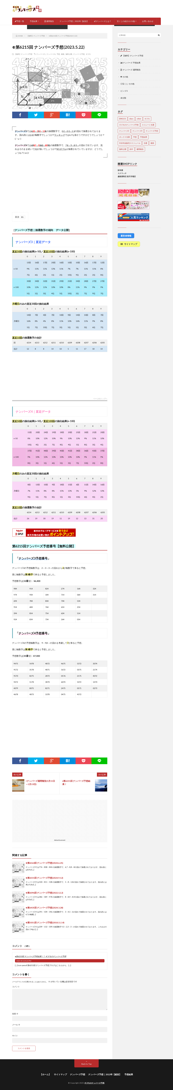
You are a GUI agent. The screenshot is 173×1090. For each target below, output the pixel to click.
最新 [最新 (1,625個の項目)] (152, 143)
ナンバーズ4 (50, 54)
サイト (15, 1036)
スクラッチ (122, 173)
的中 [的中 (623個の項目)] (131, 149)
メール (16, 1025)
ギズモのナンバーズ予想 (94, 1083)
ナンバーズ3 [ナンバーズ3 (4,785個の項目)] (124, 131)
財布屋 (120, 170)
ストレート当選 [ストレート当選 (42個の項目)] (148, 125)
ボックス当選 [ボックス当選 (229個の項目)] (124, 137)
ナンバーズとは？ (102, 21)
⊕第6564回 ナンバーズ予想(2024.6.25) (44, 863)
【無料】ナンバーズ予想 (23, 54)
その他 (124, 77)
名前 (15, 1014)
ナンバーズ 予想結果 (130, 63)
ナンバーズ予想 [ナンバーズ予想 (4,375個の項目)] (152, 131)
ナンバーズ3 (40, 54)
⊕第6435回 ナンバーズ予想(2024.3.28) (44, 907)
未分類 (123, 98)
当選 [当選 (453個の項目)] (145, 143)
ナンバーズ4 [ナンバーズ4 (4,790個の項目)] (137, 131)
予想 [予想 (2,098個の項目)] (135, 137)
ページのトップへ (100, 399)
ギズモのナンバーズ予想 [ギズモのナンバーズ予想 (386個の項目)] (129, 125)
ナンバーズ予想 (79, 54)
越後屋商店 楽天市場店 (127, 176)
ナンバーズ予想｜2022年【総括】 (74, 21)
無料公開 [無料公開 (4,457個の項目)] (122, 149)
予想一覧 (19, 21)
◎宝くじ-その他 (127, 84)
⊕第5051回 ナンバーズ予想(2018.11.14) (45, 922)
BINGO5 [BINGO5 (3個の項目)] (122, 119)
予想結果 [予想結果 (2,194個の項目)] (143, 137)
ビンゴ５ (124, 91)
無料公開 (69, 54)
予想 (58, 54)
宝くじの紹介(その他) (126, 21)
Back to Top (86, 1064)
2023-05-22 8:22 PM (23, 961)
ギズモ (88, 54)
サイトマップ (60, 1074)
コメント (16, 987)
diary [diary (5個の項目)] (131, 119)
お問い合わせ (147, 21)
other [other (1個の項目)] (139, 119)
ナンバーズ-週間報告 (130, 70)
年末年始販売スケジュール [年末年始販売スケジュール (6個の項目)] (129, 143)
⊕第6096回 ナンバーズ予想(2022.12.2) (44, 892)
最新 (62, 54)
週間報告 (49, 21)
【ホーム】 (45, 1074)
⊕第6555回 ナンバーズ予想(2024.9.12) (44, 877)
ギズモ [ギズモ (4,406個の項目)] (147, 119)
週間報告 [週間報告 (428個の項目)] (140, 149)
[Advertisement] (59, 184)
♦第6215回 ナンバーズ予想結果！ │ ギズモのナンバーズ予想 (40, 956)
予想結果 (33, 21)
